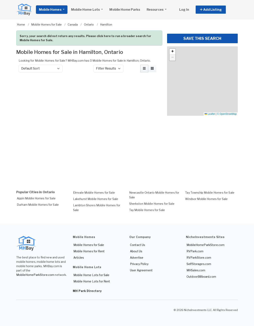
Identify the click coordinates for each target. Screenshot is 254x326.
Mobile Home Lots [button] (85, 9)
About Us (136, 251)
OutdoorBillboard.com (201, 276)
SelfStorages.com (199, 264)
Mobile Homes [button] (50, 9)
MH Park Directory (87, 291)
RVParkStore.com (199, 257)
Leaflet (210, 114)
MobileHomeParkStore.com (35, 274)
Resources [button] (155, 9)
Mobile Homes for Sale (88, 245)
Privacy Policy (139, 264)
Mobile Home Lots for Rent (91, 281)
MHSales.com (196, 270)
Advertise (136, 257)
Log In (184, 9)
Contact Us (137, 245)
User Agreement (141, 270)
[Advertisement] (89, 86)
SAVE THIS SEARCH (202, 38)
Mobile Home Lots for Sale (91, 275)
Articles (78, 257)
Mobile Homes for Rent (89, 251)
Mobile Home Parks (124, 9)
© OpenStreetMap (227, 114)
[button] (215, 9)
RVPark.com (195, 251)
